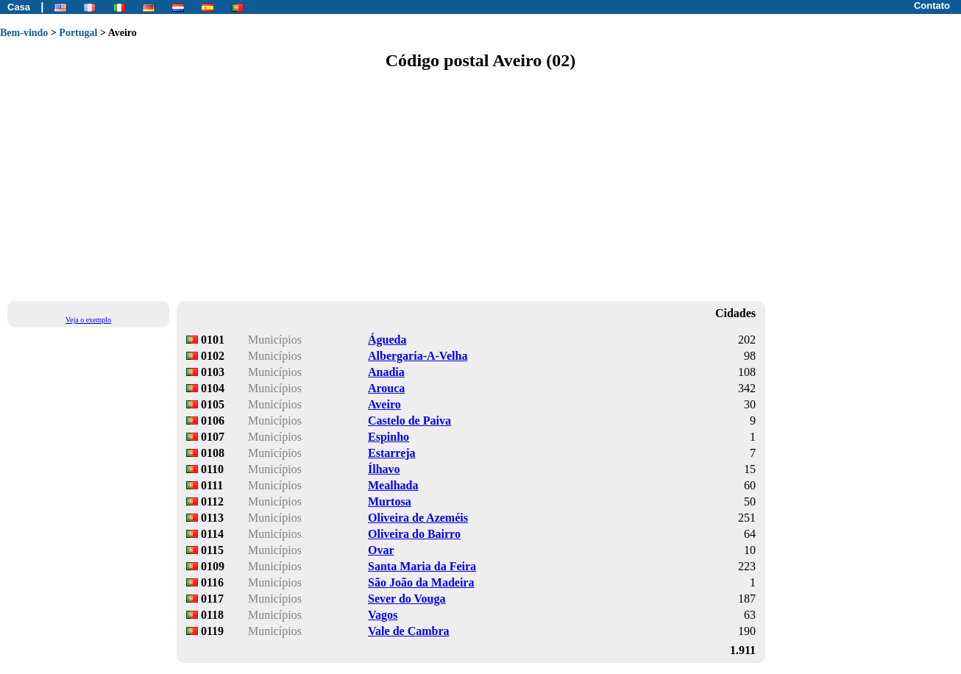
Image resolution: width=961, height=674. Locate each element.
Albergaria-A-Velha (417, 356)
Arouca (386, 388)
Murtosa (389, 501)
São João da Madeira (421, 582)
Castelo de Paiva (409, 420)
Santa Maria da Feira (422, 566)
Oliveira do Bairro (414, 534)
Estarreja (392, 453)
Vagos (382, 615)
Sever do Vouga (407, 598)
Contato (932, 5)
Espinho (388, 436)
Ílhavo (384, 469)
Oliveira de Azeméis (418, 517)
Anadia (386, 372)
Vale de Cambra (409, 631)
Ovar (381, 550)
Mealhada (393, 485)
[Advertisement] (441, 185)
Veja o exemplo (88, 320)
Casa (18, 7)
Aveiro (384, 404)
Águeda (387, 339)
